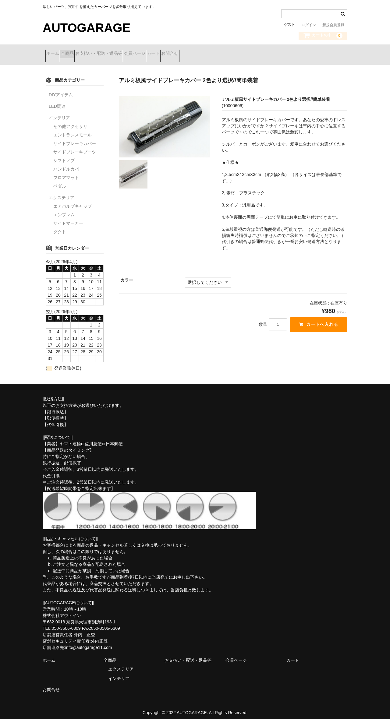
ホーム (55, 53)
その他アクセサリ (70, 121)
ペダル (59, 181)
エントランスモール (72, 130)
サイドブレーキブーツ (74, 147)
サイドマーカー (68, 218)
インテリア (59, 113)
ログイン (308, 25)
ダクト (59, 227)
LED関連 (57, 101)
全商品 (80, 53)
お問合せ (226, 53)
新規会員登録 (333, 25)
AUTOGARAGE (86, 27)
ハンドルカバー (68, 164)
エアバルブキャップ (72, 201)
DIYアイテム (61, 90)
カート (199, 53)
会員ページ (169, 53)
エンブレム (64, 210)
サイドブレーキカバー (74, 138)
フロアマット (66, 173)
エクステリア (61, 193)
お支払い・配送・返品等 (123, 53)
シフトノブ (64, 155)
